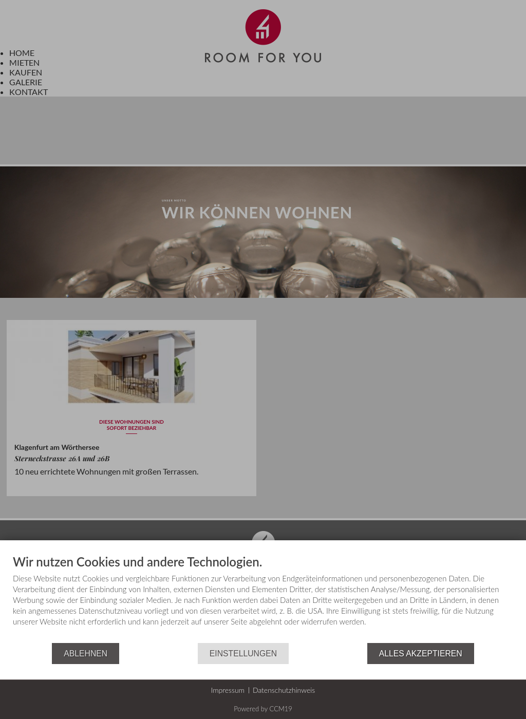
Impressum (228, 690)
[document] (263, 599)
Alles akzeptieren (420, 653)
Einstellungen (243, 653)
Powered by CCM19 (263, 709)
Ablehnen (85, 653)
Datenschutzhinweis (284, 690)
